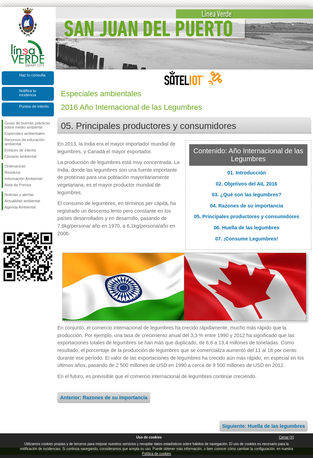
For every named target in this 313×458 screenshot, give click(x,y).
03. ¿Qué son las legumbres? (246, 194)
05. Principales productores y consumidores (246, 216)
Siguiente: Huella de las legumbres (263, 426)
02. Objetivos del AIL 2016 (247, 184)
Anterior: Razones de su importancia (103, 397)
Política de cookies (156, 454)
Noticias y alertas (19, 195)
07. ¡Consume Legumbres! (246, 239)
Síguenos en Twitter (17, 221)
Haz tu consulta (32, 75)
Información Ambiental (23, 179)
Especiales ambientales (25, 133)
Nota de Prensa (18, 185)
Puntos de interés (34, 106)
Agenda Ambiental (20, 207)
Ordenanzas (15, 166)
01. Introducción (246, 172)
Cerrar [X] (286, 437)
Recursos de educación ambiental (25, 142)
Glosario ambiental (21, 156)
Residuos (13, 172)
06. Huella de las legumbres (247, 227)
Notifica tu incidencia (27, 93)
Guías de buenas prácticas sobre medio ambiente (27, 125)
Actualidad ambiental (22, 201)
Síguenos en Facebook (6, 221)
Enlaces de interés (20, 150)
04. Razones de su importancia (246, 205)
